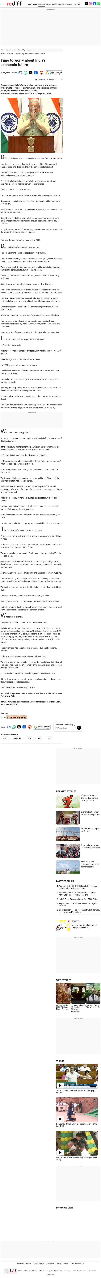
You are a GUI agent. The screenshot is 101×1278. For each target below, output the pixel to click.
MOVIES (48, 4)
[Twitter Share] (30, 73)
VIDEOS (60, 1061)
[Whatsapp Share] (25, 73)
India (29, 738)
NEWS (35, 4)
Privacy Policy (58, 1271)
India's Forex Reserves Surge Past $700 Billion (78, 899)
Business (10, 54)
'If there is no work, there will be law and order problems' (89, 798)
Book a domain (39, 1264)
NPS (39, 738)
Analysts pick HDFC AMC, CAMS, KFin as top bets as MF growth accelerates (78, 887)
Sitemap (67, 1271)
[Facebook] (95, 3)
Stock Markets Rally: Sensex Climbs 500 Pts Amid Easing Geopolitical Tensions (77, 894)
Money (59, 1264)
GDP (4, 738)
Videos (66, 1264)
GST (50, 738)
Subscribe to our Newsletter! (64, 725)
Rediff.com (27, 1271)
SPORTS (61, 4)
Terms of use (91, 1271)
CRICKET (54, 4)
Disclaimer (49, 1271)
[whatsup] (99, 3)
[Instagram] (91, 3)
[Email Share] (20, 73)
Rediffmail (50, 1264)
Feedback (75, 1271)
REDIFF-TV (76, 4)
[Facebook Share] (35, 73)
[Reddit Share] (41, 73)
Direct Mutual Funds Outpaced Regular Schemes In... (84, 926)
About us (82, 1271)
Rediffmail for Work (24, 1264)
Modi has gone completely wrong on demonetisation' (90, 864)
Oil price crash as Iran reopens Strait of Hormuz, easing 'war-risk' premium (79, 911)
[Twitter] (86, 3)
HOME (30, 4)
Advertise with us (38, 1271)
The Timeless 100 (77, 1264)
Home (3, 54)
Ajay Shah (6, 73)
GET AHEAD (68, 4)
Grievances (50, 1275)
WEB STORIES (63, 980)
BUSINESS (41, 4)
